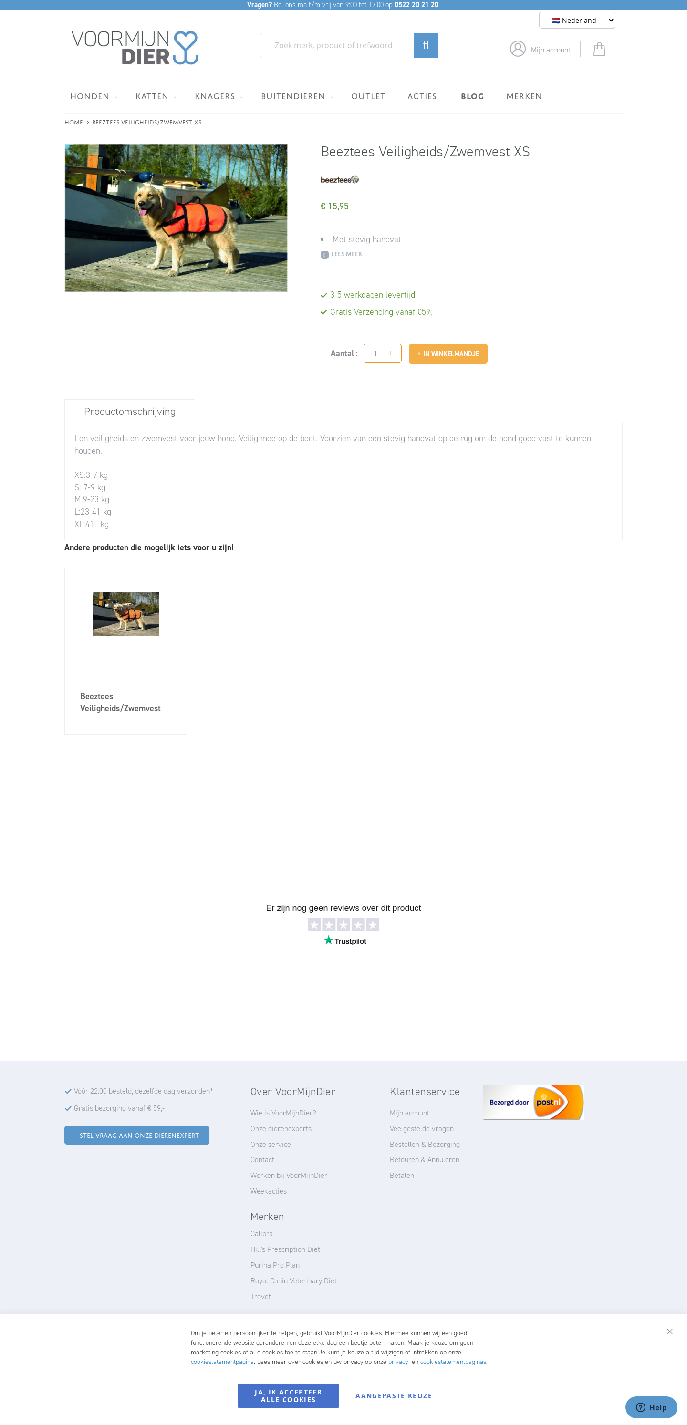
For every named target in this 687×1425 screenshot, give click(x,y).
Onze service (270, 1144)
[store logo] (135, 48)
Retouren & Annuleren (424, 1160)
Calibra (261, 1234)
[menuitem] (91, 96)
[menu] (343, 95)
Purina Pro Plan (275, 1265)
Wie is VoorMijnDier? (283, 1113)
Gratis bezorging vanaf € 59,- (119, 1108)
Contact (262, 1160)
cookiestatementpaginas (453, 1361)
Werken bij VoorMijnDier (288, 1175)
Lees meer (346, 253)
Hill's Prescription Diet (285, 1249)
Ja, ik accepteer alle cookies (288, 1395)
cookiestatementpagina (222, 1361)
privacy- (399, 1361)
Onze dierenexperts (281, 1129)
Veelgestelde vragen (422, 1129)
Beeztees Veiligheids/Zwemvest (120, 702)
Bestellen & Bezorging (425, 1144)
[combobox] (349, 45)
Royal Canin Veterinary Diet (293, 1281)
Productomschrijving (130, 411)
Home (73, 121)
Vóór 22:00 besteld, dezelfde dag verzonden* (143, 1091)
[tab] (129, 411)
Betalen (402, 1175)
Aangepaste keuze (393, 1395)
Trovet (260, 1296)
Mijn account (551, 50)
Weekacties (268, 1191)
